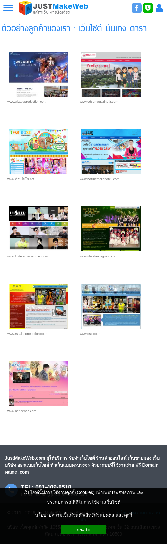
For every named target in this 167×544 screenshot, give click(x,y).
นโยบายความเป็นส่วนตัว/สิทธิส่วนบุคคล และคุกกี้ (83, 515)
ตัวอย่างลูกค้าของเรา (36, 27)
